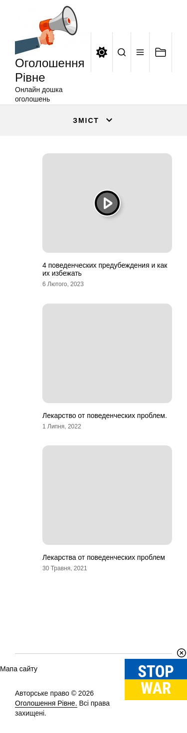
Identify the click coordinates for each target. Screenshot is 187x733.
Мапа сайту (18, 669)
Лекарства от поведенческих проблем (103, 557)
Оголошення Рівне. (46, 703)
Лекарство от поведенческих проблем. (104, 415)
